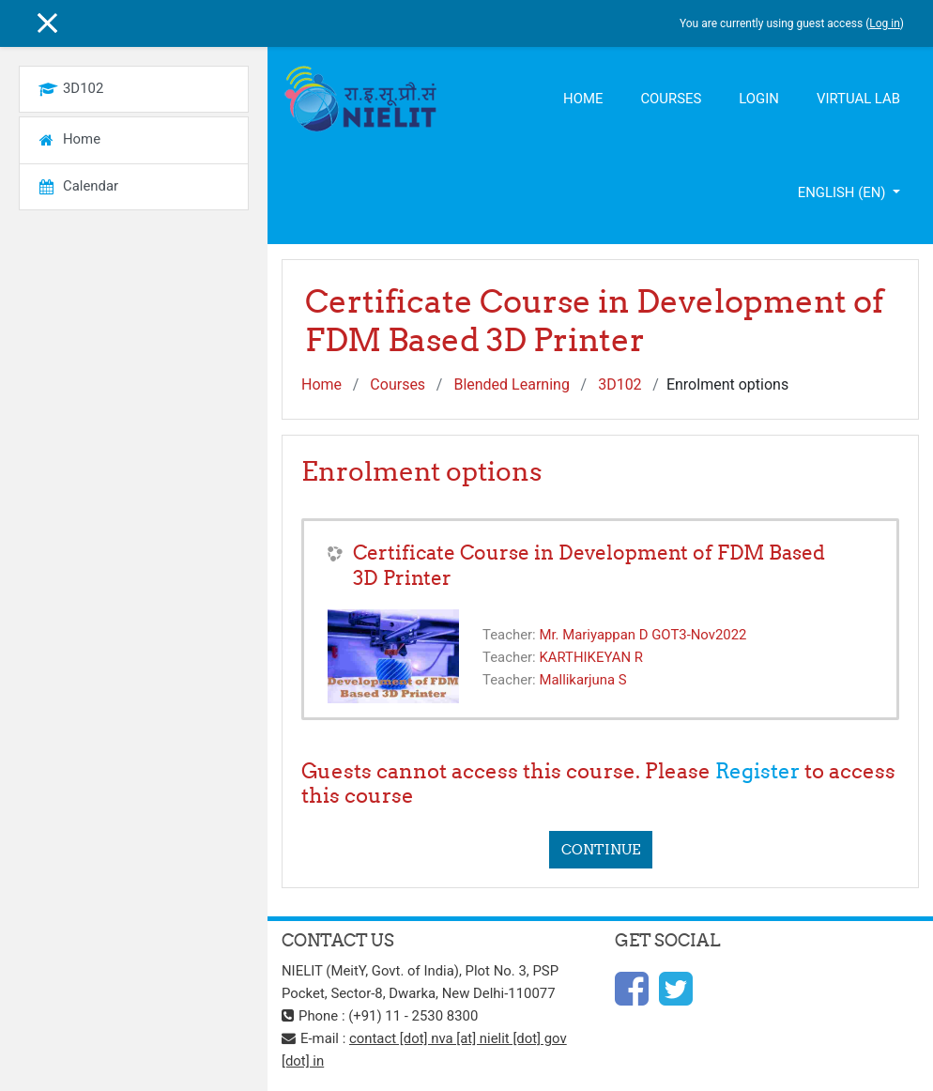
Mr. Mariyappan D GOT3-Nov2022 (642, 634)
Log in (884, 23)
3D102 (619, 384)
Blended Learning (511, 384)
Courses (670, 98)
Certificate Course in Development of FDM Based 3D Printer (589, 565)
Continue (600, 849)
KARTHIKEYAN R (590, 657)
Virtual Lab (858, 98)
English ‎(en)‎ (844, 192)
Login (759, 98)
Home (583, 98)
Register (757, 771)
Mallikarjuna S (582, 679)
